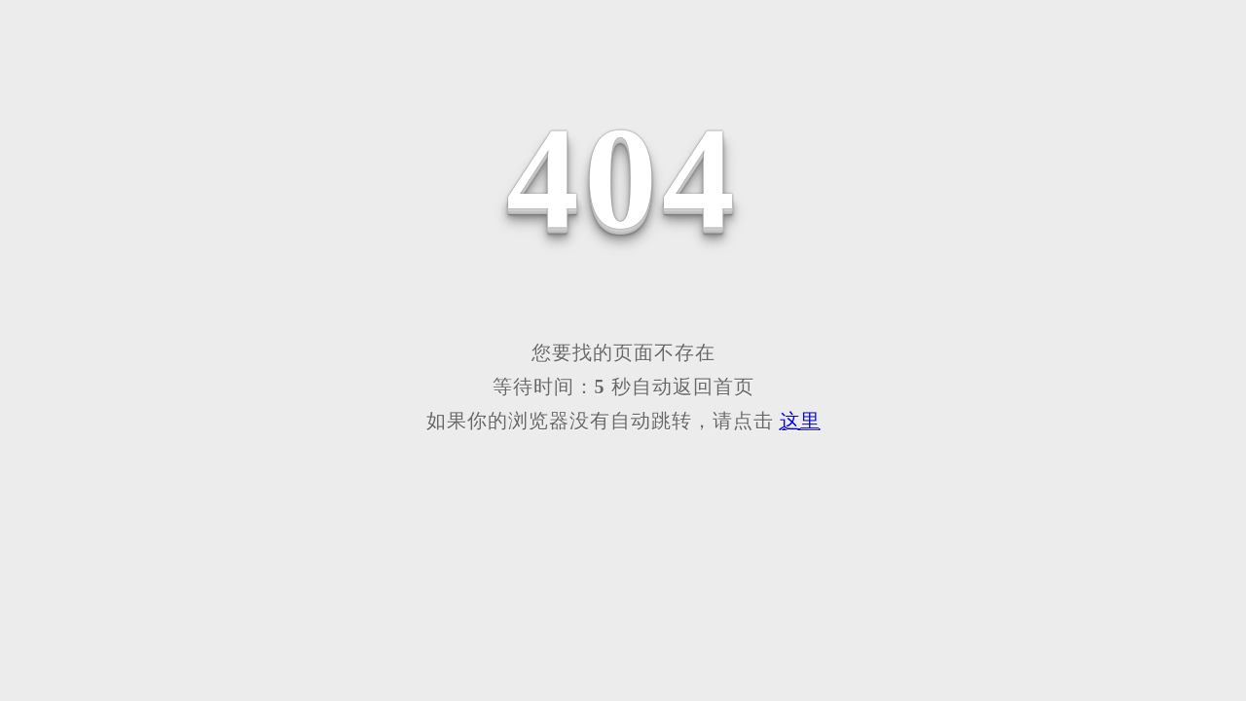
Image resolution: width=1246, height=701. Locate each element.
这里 (800, 420)
